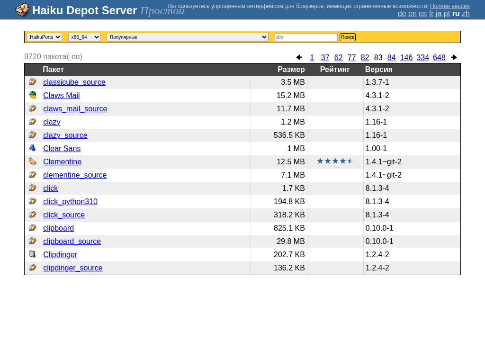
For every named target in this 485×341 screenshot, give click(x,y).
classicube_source (74, 82)
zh (466, 13)
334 (422, 58)
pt (447, 13)
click (50, 188)
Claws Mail (61, 95)
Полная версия (450, 6)
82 (365, 58)
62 (338, 58)
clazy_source (65, 135)
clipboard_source (72, 241)
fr (431, 13)
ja (438, 13)
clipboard (58, 228)
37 (325, 58)
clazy (51, 122)
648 (439, 58)
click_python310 (70, 201)
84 (391, 58)
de (402, 13)
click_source (64, 215)
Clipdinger (60, 255)
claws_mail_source (75, 109)
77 (352, 58)
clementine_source (75, 175)
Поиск (347, 37)
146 (406, 58)
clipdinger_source (72, 268)
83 (378, 58)
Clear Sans (62, 148)
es (423, 13)
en (412, 13)
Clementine (62, 162)
